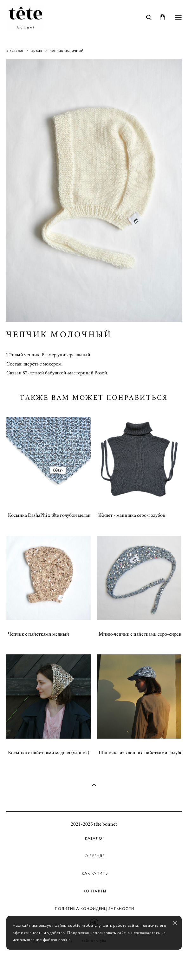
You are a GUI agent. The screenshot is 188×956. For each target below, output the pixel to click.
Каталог (95, 838)
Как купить (95, 873)
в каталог (15, 50)
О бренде (95, 856)
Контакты (94, 891)
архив (36, 50)
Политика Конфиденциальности (94, 908)
